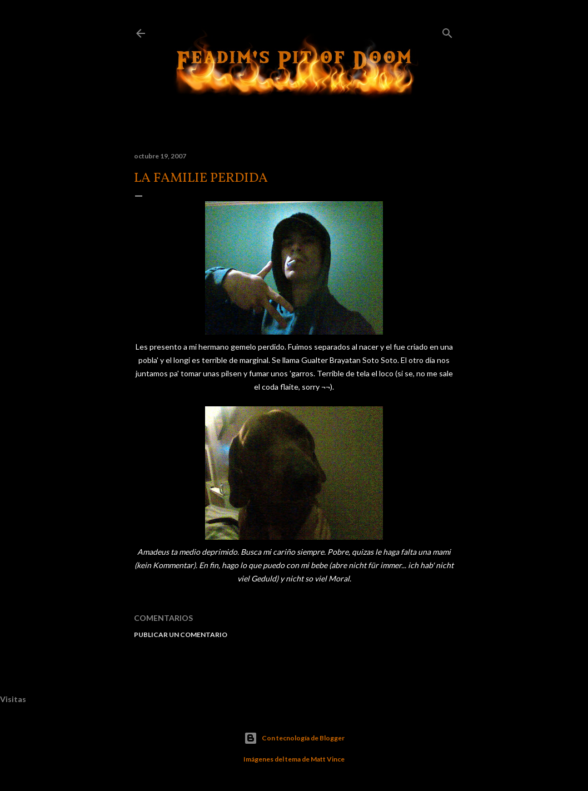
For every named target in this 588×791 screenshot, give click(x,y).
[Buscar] (447, 31)
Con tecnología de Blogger (294, 738)
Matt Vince (328, 759)
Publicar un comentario (180, 634)
